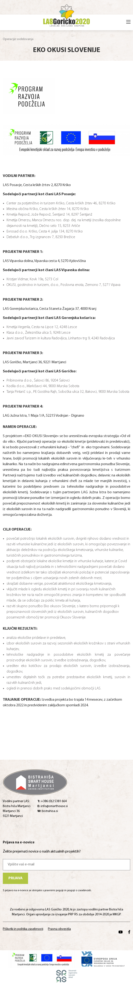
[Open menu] (128, 22)
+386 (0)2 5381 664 (52, 801)
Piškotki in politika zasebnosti (23, 929)
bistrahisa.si (47, 811)
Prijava (15, 878)
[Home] (66, 14)
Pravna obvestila (59, 929)
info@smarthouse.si (52, 806)
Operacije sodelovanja (18, 39)
